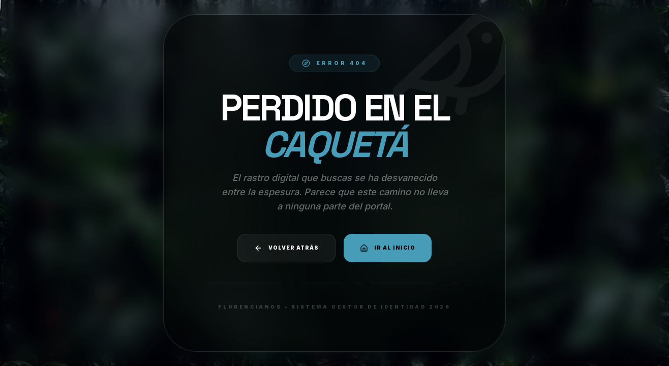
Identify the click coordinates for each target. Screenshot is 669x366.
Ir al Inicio (387, 248)
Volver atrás (286, 248)
